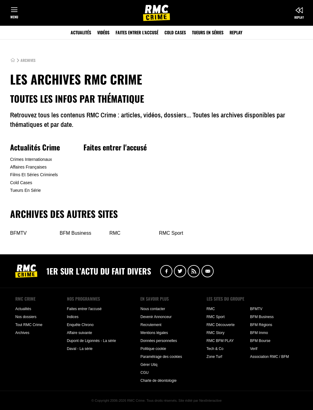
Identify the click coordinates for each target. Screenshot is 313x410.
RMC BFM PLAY (220, 341)
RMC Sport (171, 233)
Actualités (81, 32)
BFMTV (18, 233)
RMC (114, 233)
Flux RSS (194, 271)
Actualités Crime (35, 147)
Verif (253, 349)
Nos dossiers (25, 317)
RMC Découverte (221, 325)
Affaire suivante (79, 333)
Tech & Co (215, 349)
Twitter (180, 271)
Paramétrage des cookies (161, 357)
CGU (144, 372)
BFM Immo (259, 333)
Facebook (166, 271)
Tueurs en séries (207, 32)
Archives (22, 333)
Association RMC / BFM (269, 357)
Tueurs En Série (25, 190)
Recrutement (150, 325)
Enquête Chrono (80, 325)
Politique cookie (153, 349)
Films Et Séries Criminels (34, 174)
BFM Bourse (260, 341)
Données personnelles (158, 341)
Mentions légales (154, 333)
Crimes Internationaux (31, 159)
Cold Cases (175, 32)
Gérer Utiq (148, 365)
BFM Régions (261, 325)
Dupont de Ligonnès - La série (91, 341)
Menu (14, 16)
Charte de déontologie (158, 380)
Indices (73, 317)
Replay (299, 17)
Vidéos (103, 32)
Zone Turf (214, 357)
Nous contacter (152, 309)
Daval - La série (80, 349)
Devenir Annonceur (155, 317)
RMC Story (216, 333)
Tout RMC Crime (28, 325)
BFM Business (75, 233)
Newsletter (207, 271)
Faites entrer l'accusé (137, 32)
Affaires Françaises (28, 167)
